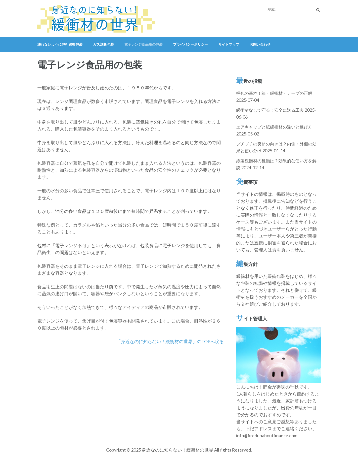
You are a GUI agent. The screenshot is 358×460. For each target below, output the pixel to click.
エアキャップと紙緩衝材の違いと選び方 (274, 127)
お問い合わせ (260, 44)
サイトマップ (228, 44)
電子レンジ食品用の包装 (143, 44)
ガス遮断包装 (103, 44)
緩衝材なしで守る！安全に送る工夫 (270, 110)
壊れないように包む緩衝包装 (60, 44)
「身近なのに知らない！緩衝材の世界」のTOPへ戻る (170, 341)
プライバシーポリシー (190, 44)
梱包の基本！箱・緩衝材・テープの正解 (274, 93)
